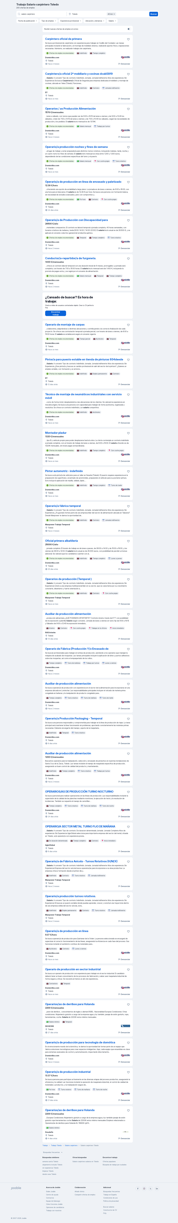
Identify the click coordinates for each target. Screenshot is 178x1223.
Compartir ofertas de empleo (85, 1195)
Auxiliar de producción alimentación (68, 616)
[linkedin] (157, 1188)
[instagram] (144, 1188)
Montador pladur (56, 435)
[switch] (129, 29)
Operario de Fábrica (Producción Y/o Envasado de (77, 651)
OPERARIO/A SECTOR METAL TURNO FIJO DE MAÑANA (80, 828)
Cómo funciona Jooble (54, 1204)
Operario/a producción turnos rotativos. (70, 898)
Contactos (50, 1198)
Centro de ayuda (52, 1195)
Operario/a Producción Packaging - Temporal (73, 720)
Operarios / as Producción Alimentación (70, 108)
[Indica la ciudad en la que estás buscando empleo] (92, 14)
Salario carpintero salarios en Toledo (86, 1164)
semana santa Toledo (50, 1164)
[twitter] (150, 1188)
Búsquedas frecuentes (53, 1155)
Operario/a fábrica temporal (63, 508)
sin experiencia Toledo (50, 1170)
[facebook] (138, 1188)
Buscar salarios (108, 1207)
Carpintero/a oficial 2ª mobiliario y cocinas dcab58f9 (79, 73)
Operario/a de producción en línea (66, 933)
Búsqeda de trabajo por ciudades (114, 1167)
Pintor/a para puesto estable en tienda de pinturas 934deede (84, 361)
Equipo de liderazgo (53, 1201)
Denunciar (124, 64)
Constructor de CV (110, 1210)
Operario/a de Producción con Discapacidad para (76, 220)
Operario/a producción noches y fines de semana (76, 147)
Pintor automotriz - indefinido (64, 473)
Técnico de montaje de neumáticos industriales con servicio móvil (83, 398)
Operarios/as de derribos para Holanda (70, 1006)
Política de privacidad (111, 1201)
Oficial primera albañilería (61, 543)
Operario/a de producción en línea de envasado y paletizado (83, 181)
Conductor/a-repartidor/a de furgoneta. (70, 258)
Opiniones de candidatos (55, 1207)
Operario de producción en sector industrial (73, 971)
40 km (112, 14)
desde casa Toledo (49, 1176)
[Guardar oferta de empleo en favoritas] (128, 39)
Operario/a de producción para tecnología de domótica (80, 1044)
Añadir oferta (79, 1191)
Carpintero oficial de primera (63, 39)
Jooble (24, 1218)
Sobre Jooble (50, 1191)
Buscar (154, 14)
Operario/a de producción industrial (68, 1074)
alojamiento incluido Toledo (52, 1167)
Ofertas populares (109, 1164)
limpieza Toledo (47, 1173)
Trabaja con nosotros (53, 1210)
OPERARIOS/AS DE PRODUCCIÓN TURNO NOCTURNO (79, 793)
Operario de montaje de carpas (65, 326)
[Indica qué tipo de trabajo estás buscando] (41, 14)
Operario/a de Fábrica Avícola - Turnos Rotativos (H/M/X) (81, 863)
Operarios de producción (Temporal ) (68, 581)
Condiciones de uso (110, 1198)
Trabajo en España (110, 1195)
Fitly (104, 1213)
